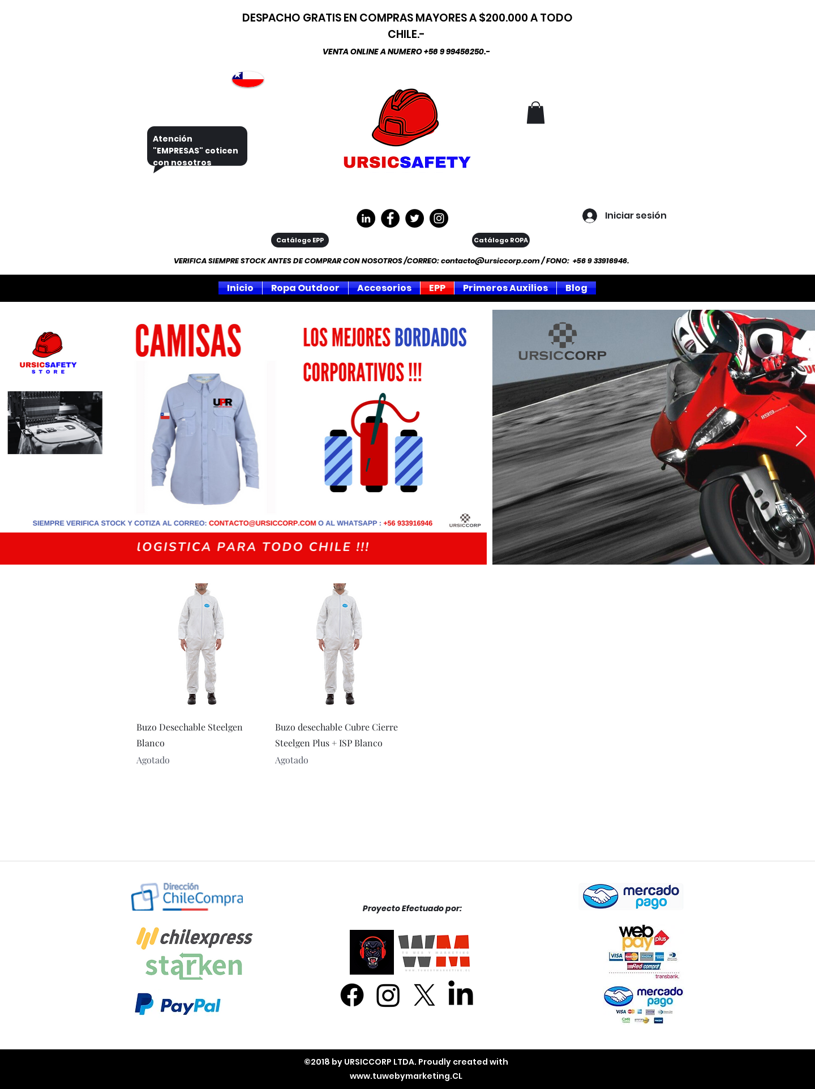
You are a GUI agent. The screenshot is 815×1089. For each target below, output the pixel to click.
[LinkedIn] (460, 995)
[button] (535, 112)
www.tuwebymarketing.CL (406, 1076)
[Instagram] (439, 218)
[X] (424, 995)
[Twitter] (414, 218)
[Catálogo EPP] (300, 240)
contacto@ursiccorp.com (490, 260)
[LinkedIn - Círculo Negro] (366, 218)
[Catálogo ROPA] (501, 240)
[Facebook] (352, 995)
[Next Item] (801, 437)
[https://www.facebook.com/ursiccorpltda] (390, 218)
